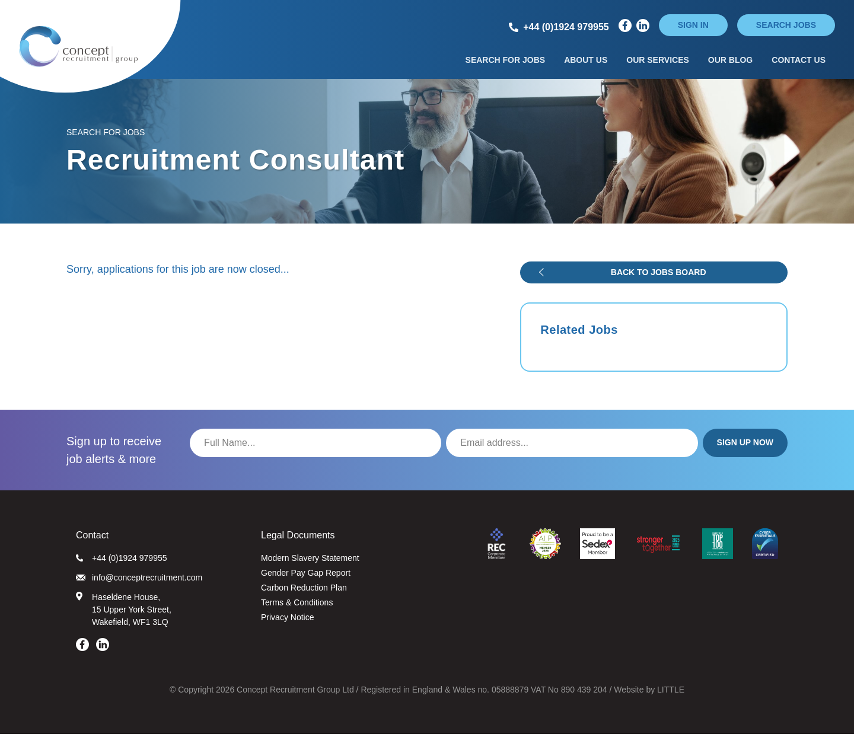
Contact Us (799, 61)
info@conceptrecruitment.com (139, 580)
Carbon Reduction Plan (304, 590)
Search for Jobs (506, 61)
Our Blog (730, 61)
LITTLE (670, 692)
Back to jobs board (658, 275)
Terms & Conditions (297, 605)
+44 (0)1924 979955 (121, 561)
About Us (585, 61)
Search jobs (786, 25)
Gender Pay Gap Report (305, 575)
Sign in (693, 25)
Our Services (657, 61)
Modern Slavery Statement (310, 561)
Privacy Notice (287, 620)
